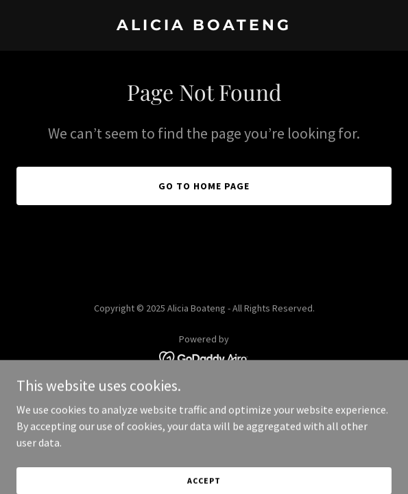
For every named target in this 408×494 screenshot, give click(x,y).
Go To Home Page (204, 186)
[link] (204, 26)
